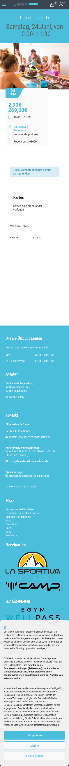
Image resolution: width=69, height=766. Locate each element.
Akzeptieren (34, 735)
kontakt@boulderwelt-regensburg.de (30, 436)
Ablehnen (34, 745)
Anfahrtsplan (16, 397)
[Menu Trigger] (4, 4)
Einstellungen (34, 755)
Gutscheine (12, 524)
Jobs (8, 531)
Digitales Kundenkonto (18, 516)
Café (8, 527)
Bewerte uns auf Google (22, 486)
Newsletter (12, 535)
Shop (8, 520)
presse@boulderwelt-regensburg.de (29, 475)
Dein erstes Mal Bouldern (20, 509)
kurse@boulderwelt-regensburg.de (28, 461)
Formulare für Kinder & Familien (23, 513)
